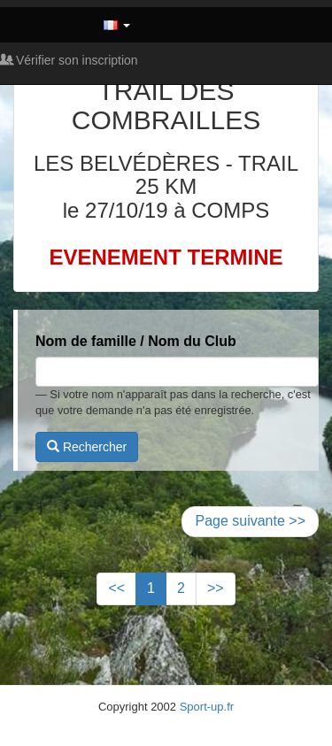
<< (116, 588)
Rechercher (87, 447)
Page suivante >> (250, 520)
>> (215, 588)
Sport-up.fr (207, 706)
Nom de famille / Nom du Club (135, 341)
